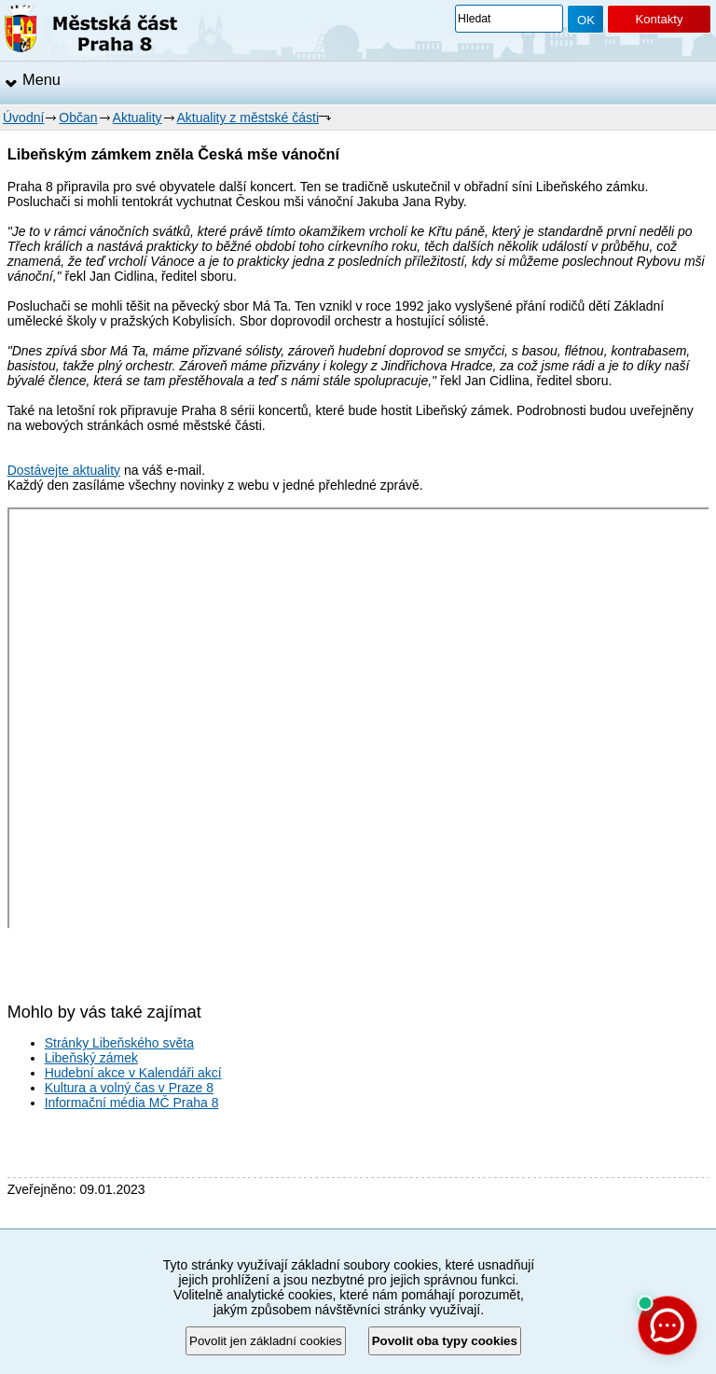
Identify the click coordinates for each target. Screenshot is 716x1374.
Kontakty (658, 19)
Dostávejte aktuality (63, 470)
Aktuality (137, 117)
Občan (78, 117)
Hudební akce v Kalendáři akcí (133, 1072)
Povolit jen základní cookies (265, 1341)
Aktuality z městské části (248, 117)
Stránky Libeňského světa (119, 1042)
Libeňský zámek (91, 1057)
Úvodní (23, 117)
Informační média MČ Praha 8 (132, 1102)
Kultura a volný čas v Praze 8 (129, 1087)
